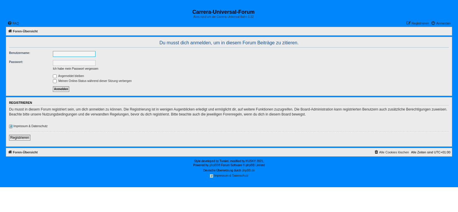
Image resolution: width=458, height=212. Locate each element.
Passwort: (16, 62)
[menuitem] (13, 23)
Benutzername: (19, 53)
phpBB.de (248, 170)
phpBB (213, 165)
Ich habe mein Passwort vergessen (75, 68)
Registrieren (19, 138)
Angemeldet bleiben (68, 76)
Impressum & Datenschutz (28, 126)
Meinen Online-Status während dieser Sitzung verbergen (92, 81)
